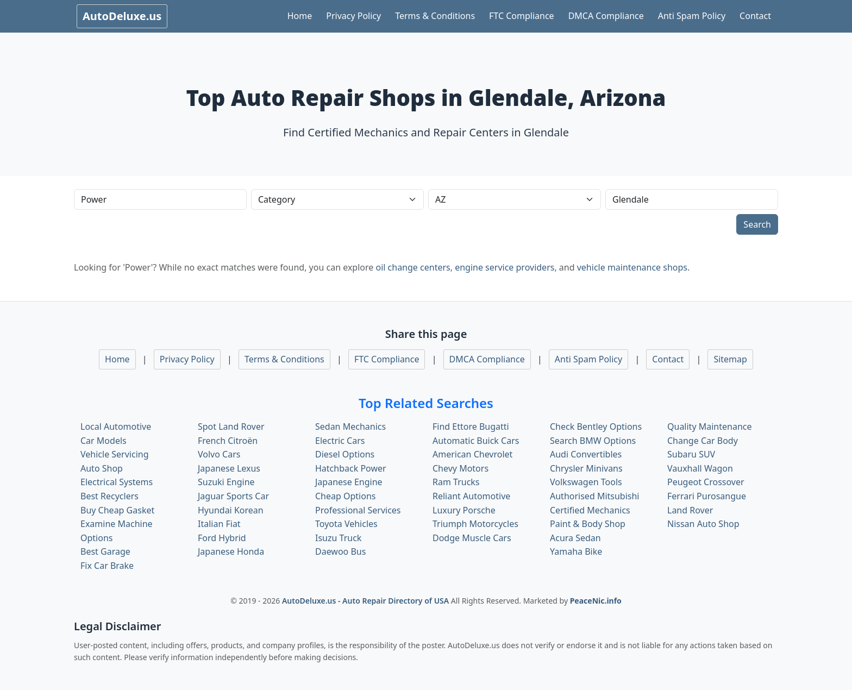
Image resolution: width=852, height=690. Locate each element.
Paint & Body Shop (587, 524)
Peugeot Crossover (705, 482)
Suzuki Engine (226, 482)
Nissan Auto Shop (703, 524)
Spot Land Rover (231, 426)
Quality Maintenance (709, 426)
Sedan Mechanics (350, 426)
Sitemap (730, 359)
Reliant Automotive (471, 496)
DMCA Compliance (606, 16)
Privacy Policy (353, 16)
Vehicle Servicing (114, 454)
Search (757, 224)
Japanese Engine (349, 482)
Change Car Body (702, 441)
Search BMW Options (593, 441)
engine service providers (504, 267)
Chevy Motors (460, 468)
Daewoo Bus (340, 551)
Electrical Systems (116, 482)
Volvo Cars (219, 454)
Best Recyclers (109, 496)
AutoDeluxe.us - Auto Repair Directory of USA (366, 600)
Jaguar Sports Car (233, 496)
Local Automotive (115, 426)
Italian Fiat (219, 524)
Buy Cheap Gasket (117, 510)
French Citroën (228, 441)
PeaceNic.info (596, 600)
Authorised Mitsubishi (595, 496)
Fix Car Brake (107, 566)
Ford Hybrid (222, 538)
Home (299, 16)
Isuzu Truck (338, 538)
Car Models (103, 441)
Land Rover (690, 510)
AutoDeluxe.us (122, 16)
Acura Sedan (575, 538)
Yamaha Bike (576, 551)
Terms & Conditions (435, 16)
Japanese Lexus (229, 468)
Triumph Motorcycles (475, 524)
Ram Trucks (456, 482)
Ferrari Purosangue (706, 496)
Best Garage (105, 551)
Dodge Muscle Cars (472, 538)
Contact (755, 16)
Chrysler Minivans (586, 468)
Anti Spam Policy (691, 16)
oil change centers (412, 267)
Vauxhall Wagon (700, 468)
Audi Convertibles (586, 454)
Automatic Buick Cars (476, 441)
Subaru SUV (691, 454)
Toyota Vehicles (346, 524)
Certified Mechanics (590, 510)
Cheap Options (345, 496)
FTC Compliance (521, 16)
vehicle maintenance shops (632, 267)
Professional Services (358, 510)
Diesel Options (344, 454)
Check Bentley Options (596, 426)
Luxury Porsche (464, 510)
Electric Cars (340, 441)
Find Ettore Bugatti (471, 426)
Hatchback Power (350, 468)
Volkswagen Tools (586, 482)
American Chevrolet (472, 454)
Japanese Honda (231, 551)
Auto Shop (101, 468)
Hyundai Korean (231, 510)
